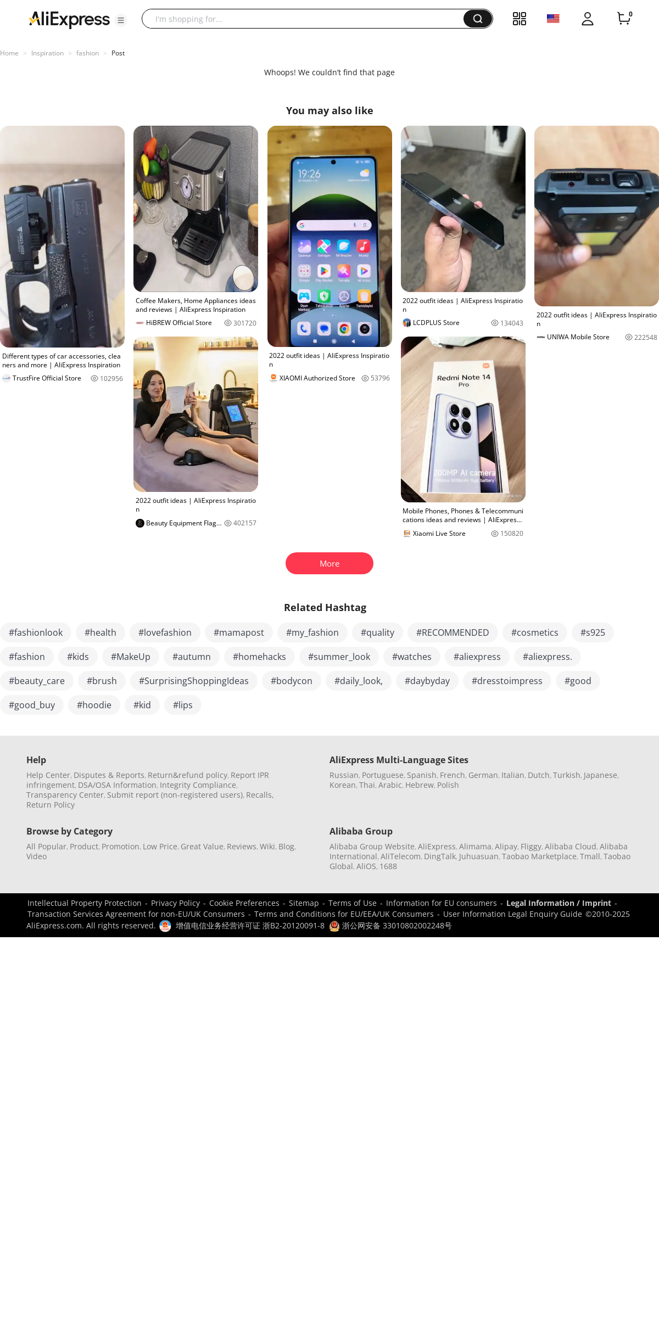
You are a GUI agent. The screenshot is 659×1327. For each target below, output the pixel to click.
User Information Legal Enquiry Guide (512, 914)
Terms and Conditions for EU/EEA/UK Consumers (344, 914)
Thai (367, 785)
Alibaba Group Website (372, 846)
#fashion (27, 657)
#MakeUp (130, 657)
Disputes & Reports (109, 775)
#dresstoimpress (507, 681)
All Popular (46, 846)
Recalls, (260, 795)
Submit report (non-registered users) (175, 795)
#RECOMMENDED (452, 632)
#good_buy (32, 705)
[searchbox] (306, 18)
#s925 (592, 632)
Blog (286, 846)
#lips (183, 705)
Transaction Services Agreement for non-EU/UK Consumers (136, 914)
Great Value (202, 846)
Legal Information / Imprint (558, 903)
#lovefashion (165, 632)
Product (84, 846)
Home (9, 53)
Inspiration (47, 53)
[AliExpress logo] (69, 19)
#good (578, 681)
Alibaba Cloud (570, 846)
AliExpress (437, 846)
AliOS (366, 866)
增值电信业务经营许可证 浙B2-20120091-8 (250, 925)
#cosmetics (535, 632)
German (483, 775)
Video (36, 856)
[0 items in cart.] (624, 18)
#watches (412, 657)
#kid (142, 705)
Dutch (539, 775)
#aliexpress (477, 657)
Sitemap (304, 903)
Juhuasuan (479, 856)
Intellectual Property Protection (84, 903)
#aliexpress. (547, 657)
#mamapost (239, 632)
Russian (344, 775)
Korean (343, 785)
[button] (120, 20)
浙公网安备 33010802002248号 (390, 925)
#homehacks (259, 657)
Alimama (475, 846)
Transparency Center (65, 795)
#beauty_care (37, 681)
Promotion (120, 846)
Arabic (390, 785)
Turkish (566, 775)
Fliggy (531, 846)
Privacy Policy (175, 903)
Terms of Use (352, 903)
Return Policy (50, 804)
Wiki (267, 846)
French (452, 775)
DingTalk (440, 856)
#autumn (191, 657)
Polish (448, 785)
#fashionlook (36, 632)
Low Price (160, 846)
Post (118, 53)
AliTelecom (401, 856)
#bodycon (291, 681)
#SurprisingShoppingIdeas (194, 681)
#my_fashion (312, 632)
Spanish (422, 775)
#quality (377, 632)
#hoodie (94, 705)
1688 (388, 866)
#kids (78, 657)
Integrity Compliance (198, 785)
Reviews (241, 846)
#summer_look (339, 657)
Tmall (590, 856)
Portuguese (383, 775)
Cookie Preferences (244, 903)
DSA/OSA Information (117, 785)
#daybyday (427, 681)
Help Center (48, 775)
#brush (102, 681)
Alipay (506, 846)
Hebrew (419, 785)
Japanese (600, 775)
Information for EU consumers (441, 903)
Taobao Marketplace (539, 856)
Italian (512, 775)
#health (100, 632)
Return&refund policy (187, 775)
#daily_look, (358, 681)
